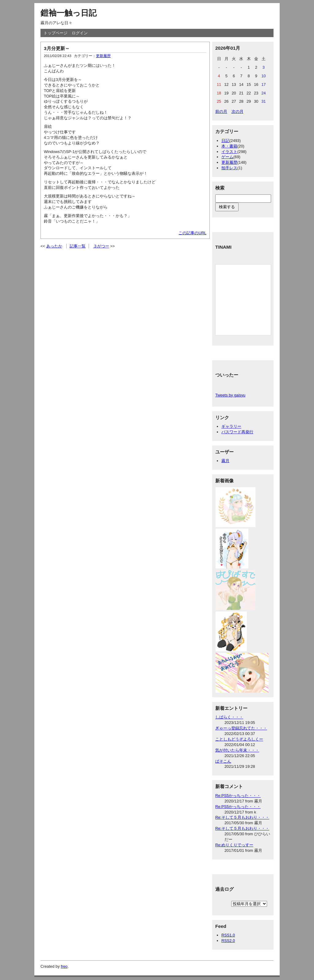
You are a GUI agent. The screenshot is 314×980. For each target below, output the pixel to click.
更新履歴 (103, 56)
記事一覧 (78, 246)
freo (64, 966)
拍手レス (229, 168)
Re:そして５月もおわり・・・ (242, 817)
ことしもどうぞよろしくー (239, 739)
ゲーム (227, 157)
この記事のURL (192, 233)
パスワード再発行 (237, 432)
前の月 (221, 111)
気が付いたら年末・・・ (237, 750)
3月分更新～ (57, 48)
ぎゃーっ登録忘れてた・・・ (241, 728)
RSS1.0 (228, 935)
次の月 (237, 111)
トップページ (55, 33)
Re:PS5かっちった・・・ (238, 795)
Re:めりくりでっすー (234, 845)
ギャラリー (231, 426)
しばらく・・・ (229, 717)
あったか (54, 246)
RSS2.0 (228, 940)
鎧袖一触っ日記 (68, 13)
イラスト (229, 151)
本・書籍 (229, 146)
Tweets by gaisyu (230, 395)
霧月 (225, 460)
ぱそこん (223, 761)
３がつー (101, 246)
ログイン (80, 33)
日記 (225, 140)
